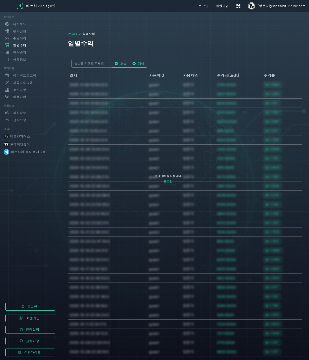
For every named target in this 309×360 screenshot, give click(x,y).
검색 (138, 64)
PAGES (72, 34)
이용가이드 (29, 352)
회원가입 (29, 318)
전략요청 (29, 341)
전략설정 (29, 329)
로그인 (29, 307)
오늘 (121, 64)
